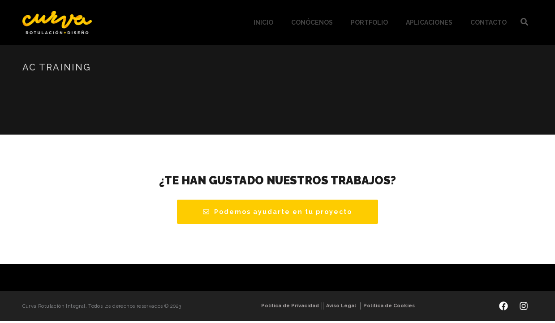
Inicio (263, 22)
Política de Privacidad (290, 306)
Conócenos (312, 22)
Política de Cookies (389, 306)
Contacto (488, 22)
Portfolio (369, 22)
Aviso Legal (341, 306)
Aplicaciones (429, 22)
